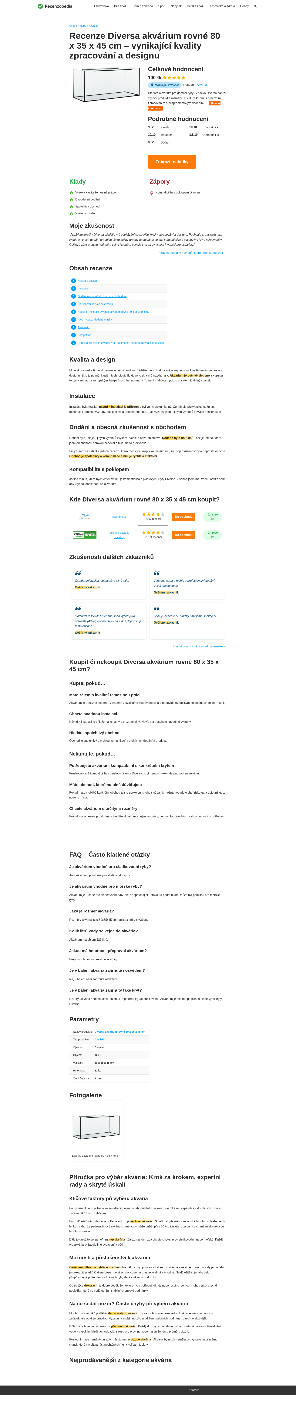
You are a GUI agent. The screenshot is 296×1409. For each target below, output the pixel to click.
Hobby (244, 6)
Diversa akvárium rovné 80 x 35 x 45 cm (120, 1043)
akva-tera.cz (119, 520)
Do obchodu (184, 520)
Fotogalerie (84, 337)
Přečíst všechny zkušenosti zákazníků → (199, 651)
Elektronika (100, 6)
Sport (161, 6)
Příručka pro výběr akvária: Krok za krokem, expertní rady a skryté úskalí (121, 344)
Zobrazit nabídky (172, 162)
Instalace (83, 290)
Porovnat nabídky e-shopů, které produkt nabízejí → (192, 254)
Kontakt (194, 1404)
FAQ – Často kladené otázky (95, 321)
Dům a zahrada (142, 6)
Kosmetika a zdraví (222, 6)
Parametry (84, 329)
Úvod (72, 25)
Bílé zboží (119, 6)
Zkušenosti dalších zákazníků (95, 305)
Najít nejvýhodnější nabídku (148, 842)
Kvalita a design (87, 282)
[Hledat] (255, 6)
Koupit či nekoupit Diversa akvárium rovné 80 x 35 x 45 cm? (114, 313)
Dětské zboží (195, 6)
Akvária (93, 25)
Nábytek (175, 6)
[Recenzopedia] (55, 6)
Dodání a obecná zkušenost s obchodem (102, 297)
